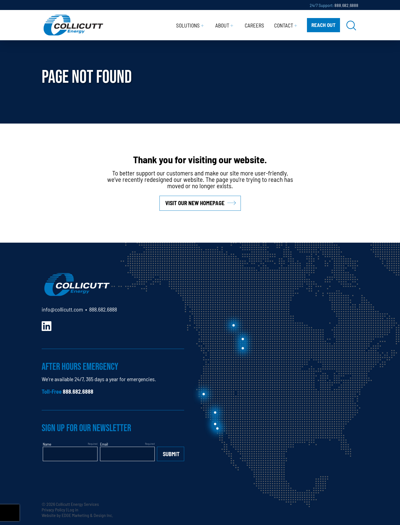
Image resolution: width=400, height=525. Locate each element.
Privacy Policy (53, 509)
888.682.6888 (346, 5)
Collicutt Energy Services (77, 504)
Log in (73, 509)
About (222, 25)
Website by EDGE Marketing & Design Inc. (77, 515)
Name (47, 443)
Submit (171, 454)
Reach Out (323, 24)
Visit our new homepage (194, 203)
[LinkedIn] (46, 325)
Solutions (188, 25)
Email (104, 443)
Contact (283, 25)
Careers (254, 25)
